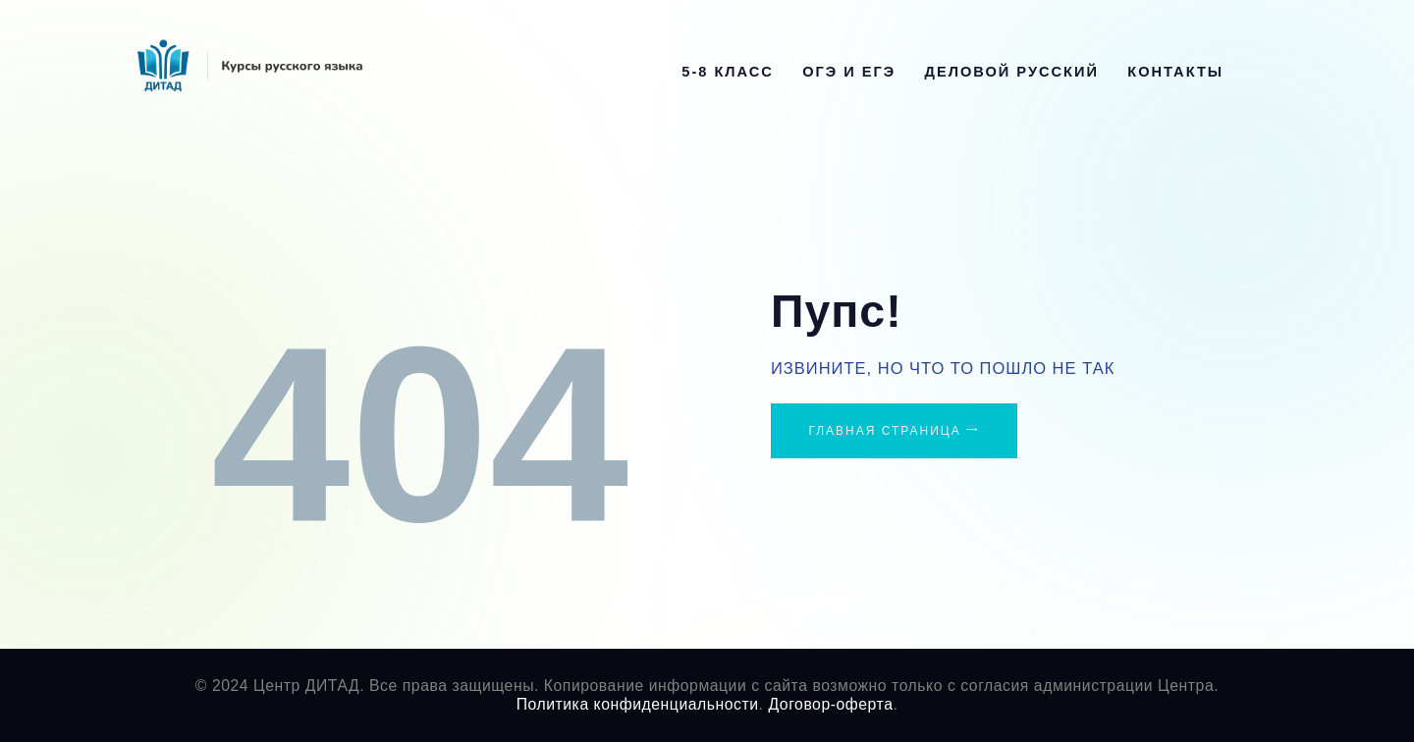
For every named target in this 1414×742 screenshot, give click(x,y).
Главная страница (884, 431)
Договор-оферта (830, 704)
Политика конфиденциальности (638, 704)
